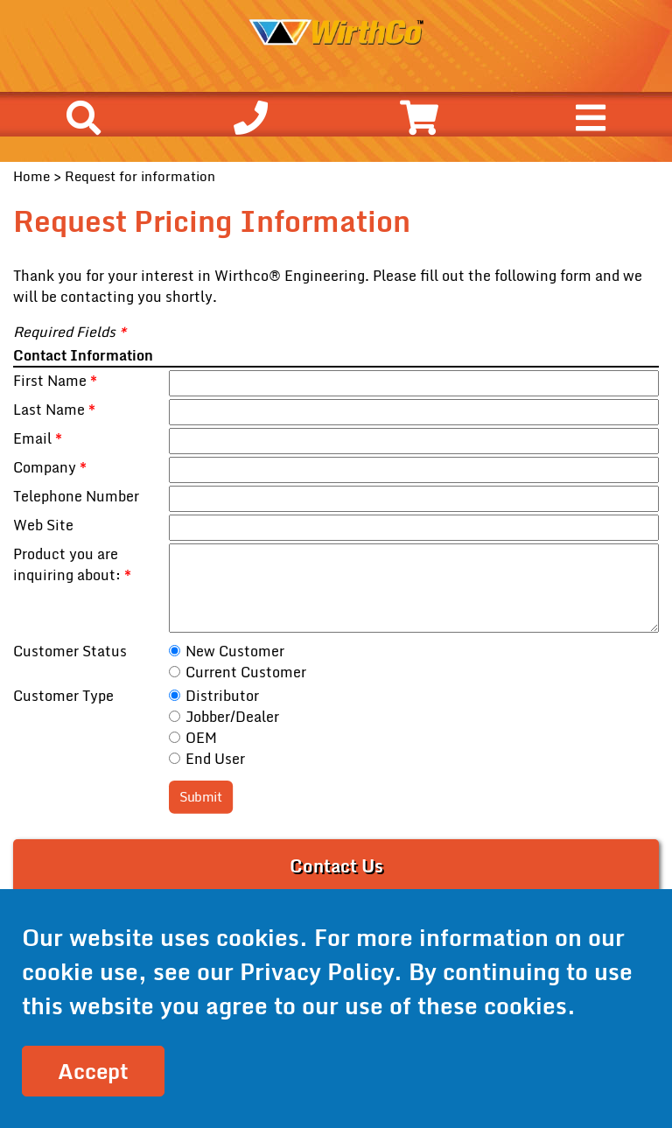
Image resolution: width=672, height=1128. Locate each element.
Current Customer (246, 672)
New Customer (235, 651)
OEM (201, 737)
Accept (93, 1071)
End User (215, 758)
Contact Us (336, 865)
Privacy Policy (317, 971)
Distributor (222, 695)
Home (31, 175)
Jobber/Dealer (232, 716)
